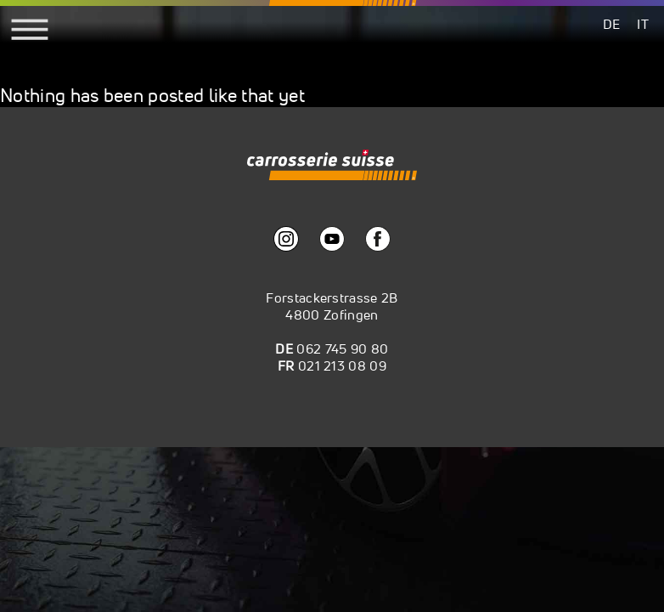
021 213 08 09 (342, 365)
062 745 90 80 (342, 348)
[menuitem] (611, 23)
